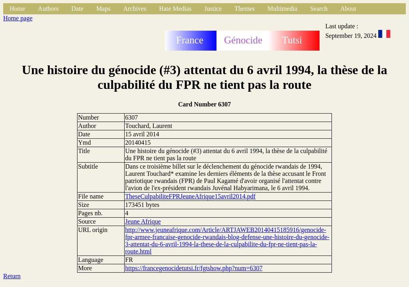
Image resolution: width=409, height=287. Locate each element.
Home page (17, 18)
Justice (213, 8)
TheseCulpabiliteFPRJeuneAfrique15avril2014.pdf (190, 196)
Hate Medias (175, 8)
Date (77, 8)
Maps (103, 8)
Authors (48, 8)
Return (12, 276)
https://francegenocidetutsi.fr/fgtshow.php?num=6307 (193, 268)
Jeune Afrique (143, 221)
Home (17, 8)
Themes (244, 8)
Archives (134, 8)
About (348, 8)
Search (319, 8)
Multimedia (283, 8)
